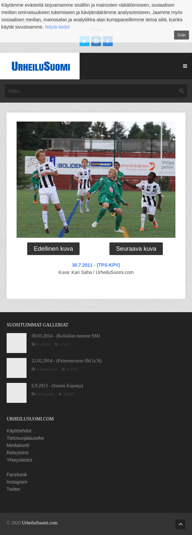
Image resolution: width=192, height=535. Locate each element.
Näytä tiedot (57, 27)
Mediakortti (18, 445)
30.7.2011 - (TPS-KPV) (96, 265)
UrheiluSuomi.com (39, 522)
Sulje (181, 35)
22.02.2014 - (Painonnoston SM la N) (66, 360)
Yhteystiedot (19, 460)
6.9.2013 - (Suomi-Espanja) (57, 385)
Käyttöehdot (19, 430)
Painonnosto (47, 369)
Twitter (13, 489)
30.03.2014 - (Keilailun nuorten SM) (66, 335)
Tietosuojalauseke (25, 438)
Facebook (17, 474)
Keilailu (44, 344)
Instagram (17, 482)
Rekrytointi (18, 452)
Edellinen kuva (53, 248)
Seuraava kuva (136, 248)
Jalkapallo (45, 394)
